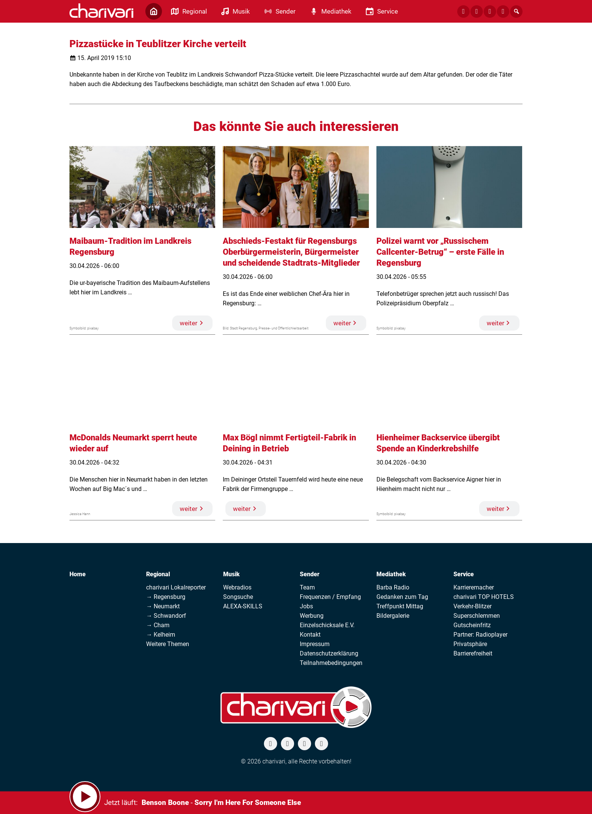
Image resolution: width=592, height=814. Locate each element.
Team (307, 587)
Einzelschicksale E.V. (327, 625)
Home (77, 574)
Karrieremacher (473, 587)
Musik (231, 574)
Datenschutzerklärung (329, 653)
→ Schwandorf (166, 615)
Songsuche (238, 596)
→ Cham (158, 625)
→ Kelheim (160, 634)
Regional (158, 574)
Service (463, 574)
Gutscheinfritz (472, 625)
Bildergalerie (392, 615)
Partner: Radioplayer (480, 634)
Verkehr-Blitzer (472, 606)
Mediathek (391, 574)
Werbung (312, 615)
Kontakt (310, 634)
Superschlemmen (476, 615)
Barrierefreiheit (472, 653)
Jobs (306, 606)
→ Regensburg (165, 596)
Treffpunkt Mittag (399, 606)
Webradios (237, 587)
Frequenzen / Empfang (330, 596)
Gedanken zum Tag (402, 596)
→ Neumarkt (163, 606)
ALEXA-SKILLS (242, 606)
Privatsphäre (470, 644)
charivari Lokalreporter (176, 587)
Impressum (315, 644)
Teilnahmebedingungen (331, 662)
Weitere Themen (167, 644)
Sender (309, 574)
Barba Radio (392, 587)
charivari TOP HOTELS (483, 596)
